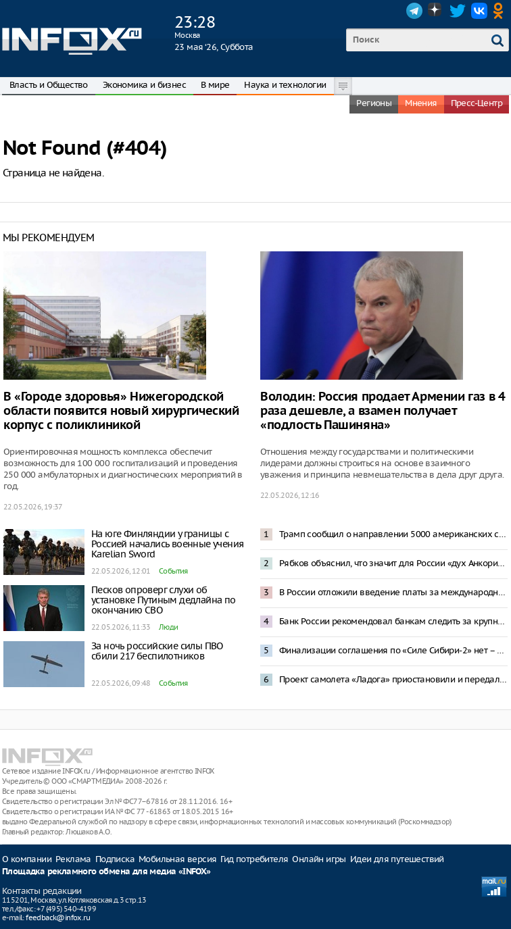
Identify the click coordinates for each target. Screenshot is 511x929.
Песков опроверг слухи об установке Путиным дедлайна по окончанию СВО (163, 600)
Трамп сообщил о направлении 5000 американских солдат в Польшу (393, 534)
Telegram (414, 11)
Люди (168, 627)
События (173, 571)
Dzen (436, 11)
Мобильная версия (177, 859)
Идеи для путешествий (397, 859)
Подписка (115, 859)
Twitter (457, 11)
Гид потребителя (254, 859)
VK (479, 11)
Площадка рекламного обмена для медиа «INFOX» (106, 872)
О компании (26, 859)
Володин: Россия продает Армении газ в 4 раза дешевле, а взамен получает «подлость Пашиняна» (382, 411)
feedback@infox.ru (58, 917)
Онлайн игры (318, 859)
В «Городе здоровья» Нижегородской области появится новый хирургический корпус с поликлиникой (121, 411)
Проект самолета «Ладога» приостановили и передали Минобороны (393, 679)
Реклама (73, 859)
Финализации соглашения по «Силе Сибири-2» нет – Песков (393, 650)
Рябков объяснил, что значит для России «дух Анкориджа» (393, 563)
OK (501, 11)
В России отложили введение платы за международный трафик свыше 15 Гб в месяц (393, 592)
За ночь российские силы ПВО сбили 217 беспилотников (157, 651)
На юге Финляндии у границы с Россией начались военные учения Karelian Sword (167, 544)
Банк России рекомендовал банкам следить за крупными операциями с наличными (393, 621)
